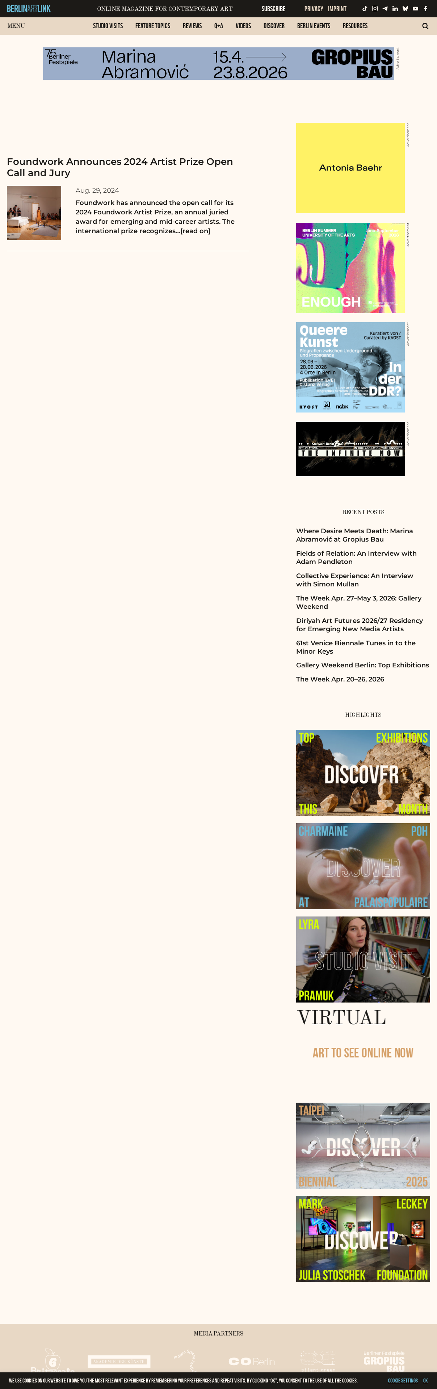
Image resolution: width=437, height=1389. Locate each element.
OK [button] (425, 1380)
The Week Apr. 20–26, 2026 (340, 679)
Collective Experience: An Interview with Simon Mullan (354, 580)
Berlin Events (313, 26)
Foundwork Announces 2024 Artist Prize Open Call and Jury (120, 167)
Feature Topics (152, 26)
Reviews (192, 26)
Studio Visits (108, 26)
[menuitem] (108, 29)
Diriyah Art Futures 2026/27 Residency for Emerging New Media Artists (359, 625)
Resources (355, 26)
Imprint (337, 9)
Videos (243, 26)
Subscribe (273, 9)
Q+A (218, 26)
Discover (274, 26)
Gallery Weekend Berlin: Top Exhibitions (362, 665)
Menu (16, 26)
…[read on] (193, 231)
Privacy (313, 9)
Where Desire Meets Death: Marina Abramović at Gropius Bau (354, 535)
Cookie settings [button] (403, 1380)
